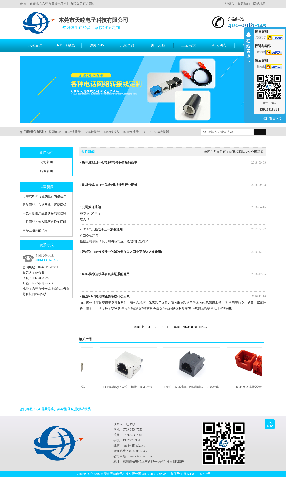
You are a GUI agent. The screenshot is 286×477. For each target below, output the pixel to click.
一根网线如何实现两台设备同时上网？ (49, 222)
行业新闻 (46, 171)
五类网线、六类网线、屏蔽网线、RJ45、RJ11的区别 (59, 205)
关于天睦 (158, 45)
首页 (232, 151)
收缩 (248, 50)
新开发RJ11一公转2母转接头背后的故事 (174, 162)
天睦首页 (35, 45)
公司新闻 (46, 162)
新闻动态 (219, 45)
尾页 (177, 327)
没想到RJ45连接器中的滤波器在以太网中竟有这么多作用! (174, 252)
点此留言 (269, 118)
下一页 (165, 327)
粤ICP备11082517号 (197, 473)
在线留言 (228, 4)
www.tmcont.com (141, 456)
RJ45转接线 (66, 45)
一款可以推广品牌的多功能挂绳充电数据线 (52, 213)
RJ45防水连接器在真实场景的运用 (174, 274)
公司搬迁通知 (174, 207)
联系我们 (244, 4)
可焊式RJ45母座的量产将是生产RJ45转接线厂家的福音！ (62, 196)
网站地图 (259, 4)
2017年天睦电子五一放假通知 (174, 229)
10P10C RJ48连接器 (155, 131)
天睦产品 (127, 45)
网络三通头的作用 (35, 230)
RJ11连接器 (131, 131)
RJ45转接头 (112, 131)
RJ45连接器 (73, 131)
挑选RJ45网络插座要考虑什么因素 (174, 296)
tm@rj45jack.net (42, 283)
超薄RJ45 (96, 45)
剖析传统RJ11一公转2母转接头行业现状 (174, 185)
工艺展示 (188, 45)
